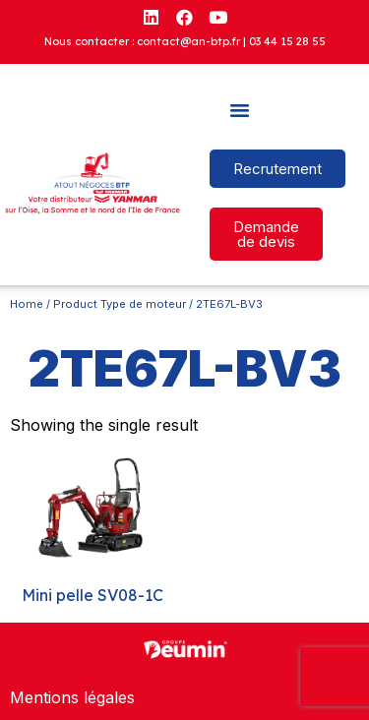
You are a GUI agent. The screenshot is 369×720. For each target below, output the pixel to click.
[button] (240, 110)
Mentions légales (72, 697)
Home (26, 304)
